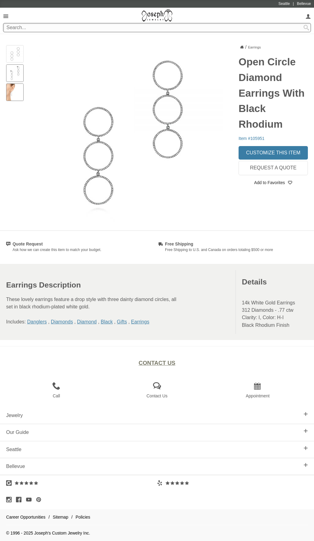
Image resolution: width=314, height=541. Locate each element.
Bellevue (157, 466)
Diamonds (62, 321)
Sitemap (60, 517)
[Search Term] (157, 27)
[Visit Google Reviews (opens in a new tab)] (81, 483)
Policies (83, 517)
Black (107, 321)
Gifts (122, 321)
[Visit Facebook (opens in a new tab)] (20, 499)
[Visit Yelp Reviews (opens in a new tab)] (232, 483)
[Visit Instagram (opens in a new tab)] (10, 499)
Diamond (87, 321)
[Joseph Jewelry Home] (242, 47)
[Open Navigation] (6, 16)
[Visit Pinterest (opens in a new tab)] (40, 499)
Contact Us (157, 363)
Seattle (157, 449)
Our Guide (157, 432)
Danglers (37, 321)
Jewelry (157, 415)
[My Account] (308, 16)
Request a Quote (273, 167)
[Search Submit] (306, 27)
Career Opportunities (25, 517)
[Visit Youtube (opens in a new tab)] (30, 499)
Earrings (140, 321)
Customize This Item (273, 152)
